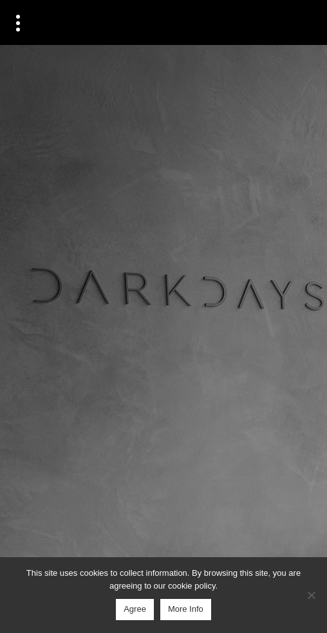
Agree (135, 609)
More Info (185, 609)
